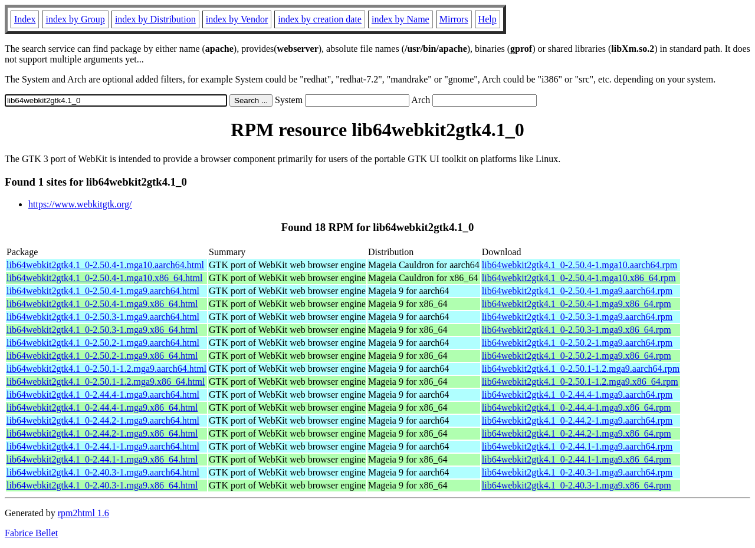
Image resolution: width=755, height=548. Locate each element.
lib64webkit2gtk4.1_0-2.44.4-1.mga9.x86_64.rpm (576, 407)
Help (487, 19)
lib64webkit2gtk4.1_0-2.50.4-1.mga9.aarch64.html (102, 291)
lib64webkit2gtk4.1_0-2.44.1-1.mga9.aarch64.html (102, 446)
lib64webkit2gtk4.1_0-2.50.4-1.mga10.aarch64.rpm (580, 265)
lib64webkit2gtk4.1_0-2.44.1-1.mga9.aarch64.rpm (577, 446)
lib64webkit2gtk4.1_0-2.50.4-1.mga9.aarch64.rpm (577, 291)
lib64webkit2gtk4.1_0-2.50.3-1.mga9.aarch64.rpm (577, 317)
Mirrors (453, 19)
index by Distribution (155, 19)
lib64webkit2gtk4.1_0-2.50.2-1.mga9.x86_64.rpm (576, 356)
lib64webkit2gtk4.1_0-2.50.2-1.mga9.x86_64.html (102, 356)
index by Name (400, 19)
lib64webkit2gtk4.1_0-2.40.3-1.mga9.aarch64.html (102, 472)
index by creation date (320, 19)
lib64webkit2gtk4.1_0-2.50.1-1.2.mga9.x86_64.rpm (580, 382)
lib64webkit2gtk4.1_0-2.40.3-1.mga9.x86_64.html (102, 485)
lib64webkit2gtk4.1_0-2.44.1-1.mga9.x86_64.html (102, 459)
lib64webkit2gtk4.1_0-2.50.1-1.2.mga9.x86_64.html (105, 382)
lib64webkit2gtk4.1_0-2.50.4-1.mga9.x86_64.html (102, 304)
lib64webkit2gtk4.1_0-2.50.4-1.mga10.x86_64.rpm (579, 278)
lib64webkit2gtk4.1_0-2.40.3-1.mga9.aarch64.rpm (577, 472)
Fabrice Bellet (31, 533)
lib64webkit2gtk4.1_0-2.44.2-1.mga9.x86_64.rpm (576, 433)
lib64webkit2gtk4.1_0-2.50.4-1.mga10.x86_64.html (104, 278)
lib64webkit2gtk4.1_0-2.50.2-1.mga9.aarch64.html (102, 343)
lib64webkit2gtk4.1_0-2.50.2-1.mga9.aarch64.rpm (577, 343)
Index (24, 19)
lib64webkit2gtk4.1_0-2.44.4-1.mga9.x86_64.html (102, 407)
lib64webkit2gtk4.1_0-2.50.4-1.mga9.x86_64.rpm (576, 304)
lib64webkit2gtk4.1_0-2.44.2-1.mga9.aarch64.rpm (577, 420)
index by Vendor (237, 19)
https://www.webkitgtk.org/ (80, 204)
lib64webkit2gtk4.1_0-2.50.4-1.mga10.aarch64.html (105, 265)
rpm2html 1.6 (83, 513)
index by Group (74, 19)
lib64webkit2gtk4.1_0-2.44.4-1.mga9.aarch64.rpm (577, 394)
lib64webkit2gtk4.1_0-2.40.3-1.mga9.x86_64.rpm (576, 485)
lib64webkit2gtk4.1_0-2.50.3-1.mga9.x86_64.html (102, 330)
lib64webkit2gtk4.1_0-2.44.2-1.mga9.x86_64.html (102, 433)
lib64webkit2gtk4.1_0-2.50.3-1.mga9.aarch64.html (102, 317)
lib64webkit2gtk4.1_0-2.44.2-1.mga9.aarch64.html (102, 420)
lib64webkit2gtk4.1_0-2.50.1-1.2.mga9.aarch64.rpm (581, 369)
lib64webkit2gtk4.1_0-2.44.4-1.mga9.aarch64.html (102, 394)
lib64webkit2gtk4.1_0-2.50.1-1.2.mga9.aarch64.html (106, 369)
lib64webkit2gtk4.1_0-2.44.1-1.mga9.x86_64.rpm (576, 459)
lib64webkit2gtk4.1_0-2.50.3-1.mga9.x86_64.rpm (576, 330)
